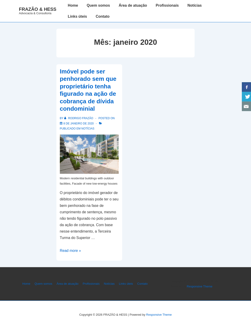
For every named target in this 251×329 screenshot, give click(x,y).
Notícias (195, 5)
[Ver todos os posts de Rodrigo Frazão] (79, 118)
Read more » (70, 251)
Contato (102, 16)
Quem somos (98, 5)
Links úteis (77, 16)
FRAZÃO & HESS (37, 9)
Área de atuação (133, 5)
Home (73, 5)
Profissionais (167, 5)
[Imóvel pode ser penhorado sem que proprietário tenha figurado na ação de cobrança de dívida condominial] (78, 123)
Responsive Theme (199, 286)
